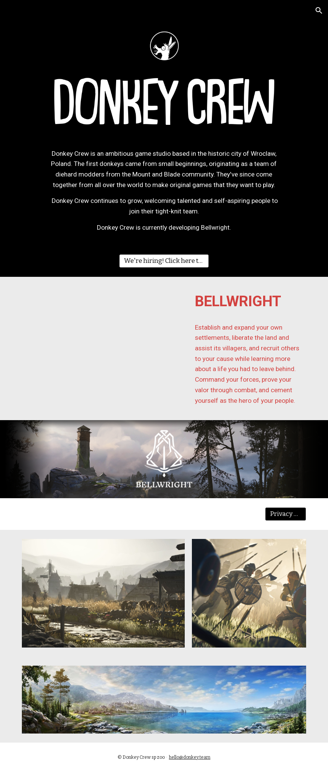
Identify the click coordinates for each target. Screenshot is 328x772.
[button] (319, 11)
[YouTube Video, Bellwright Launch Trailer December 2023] (115, 333)
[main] (164, 191)
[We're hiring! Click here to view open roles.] (164, 261)
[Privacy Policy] (285, 514)
